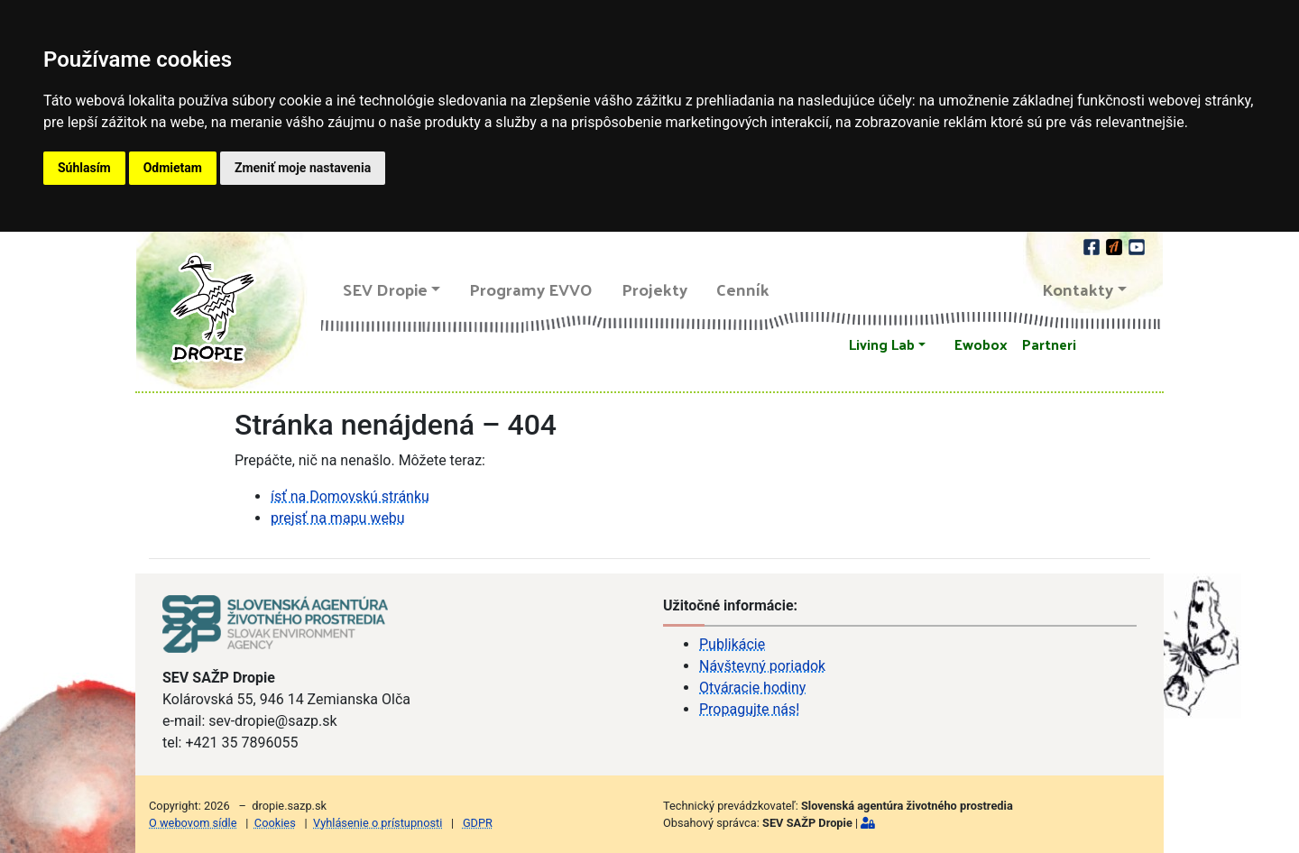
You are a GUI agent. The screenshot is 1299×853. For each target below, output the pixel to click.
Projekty (654, 289)
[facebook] (1092, 244)
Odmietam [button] (172, 168)
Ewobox (981, 344)
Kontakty (1078, 289)
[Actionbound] (1115, 244)
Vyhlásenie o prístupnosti (377, 823)
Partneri (1049, 344)
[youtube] (1137, 244)
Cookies (275, 823)
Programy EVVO (531, 289)
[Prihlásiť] (868, 823)
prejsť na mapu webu (338, 518)
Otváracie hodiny (752, 687)
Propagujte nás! (749, 709)
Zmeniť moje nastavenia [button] (303, 168)
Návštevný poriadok (762, 665)
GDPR (478, 823)
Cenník (742, 289)
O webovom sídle (192, 823)
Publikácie (732, 644)
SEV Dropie (385, 289)
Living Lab (882, 344)
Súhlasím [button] (84, 168)
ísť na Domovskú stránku (350, 496)
